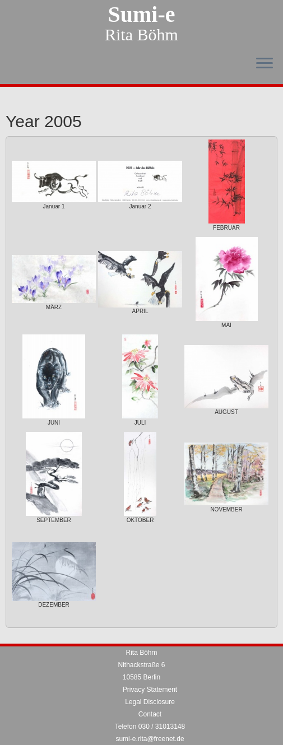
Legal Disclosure (150, 702)
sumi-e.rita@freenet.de (149, 739)
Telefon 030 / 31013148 (150, 726)
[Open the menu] (264, 63)
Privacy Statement (150, 689)
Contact (149, 714)
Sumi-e (141, 14)
